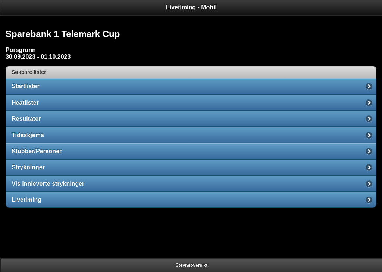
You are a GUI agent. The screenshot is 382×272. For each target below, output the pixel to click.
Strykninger (28, 167)
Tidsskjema (28, 135)
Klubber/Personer (37, 151)
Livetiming (26, 200)
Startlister (26, 86)
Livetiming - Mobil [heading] (191, 7)
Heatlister (25, 102)
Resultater (26, 118)
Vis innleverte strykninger (48, 183)
